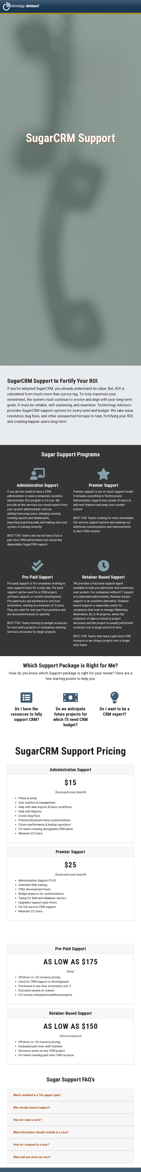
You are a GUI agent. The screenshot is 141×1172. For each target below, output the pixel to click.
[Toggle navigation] (133, 6)
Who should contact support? (31, 1107)
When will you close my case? (31, 1157)
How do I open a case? (27, 1120)
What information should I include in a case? (41, 1132)
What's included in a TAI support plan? (37, 1095)
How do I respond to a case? (31, 1144)
